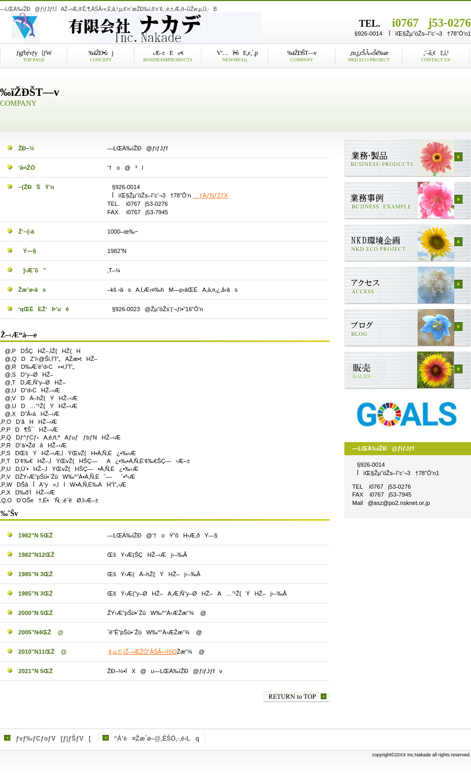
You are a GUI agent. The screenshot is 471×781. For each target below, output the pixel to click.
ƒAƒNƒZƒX (407, 285)
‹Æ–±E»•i (407, 158)
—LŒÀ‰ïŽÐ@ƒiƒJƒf (131, 28)
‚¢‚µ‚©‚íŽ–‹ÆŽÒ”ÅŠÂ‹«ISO (142, 651)
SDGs (407, 413)
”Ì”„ (407, 370)
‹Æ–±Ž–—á (407, 200)
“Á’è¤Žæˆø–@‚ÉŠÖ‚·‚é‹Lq (156, 738)
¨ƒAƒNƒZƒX (210, 195)
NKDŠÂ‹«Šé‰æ (407, 243)
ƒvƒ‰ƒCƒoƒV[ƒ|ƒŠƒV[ (53, 738)
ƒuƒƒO (407, 328)
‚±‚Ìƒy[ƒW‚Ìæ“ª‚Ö (296, 696)
